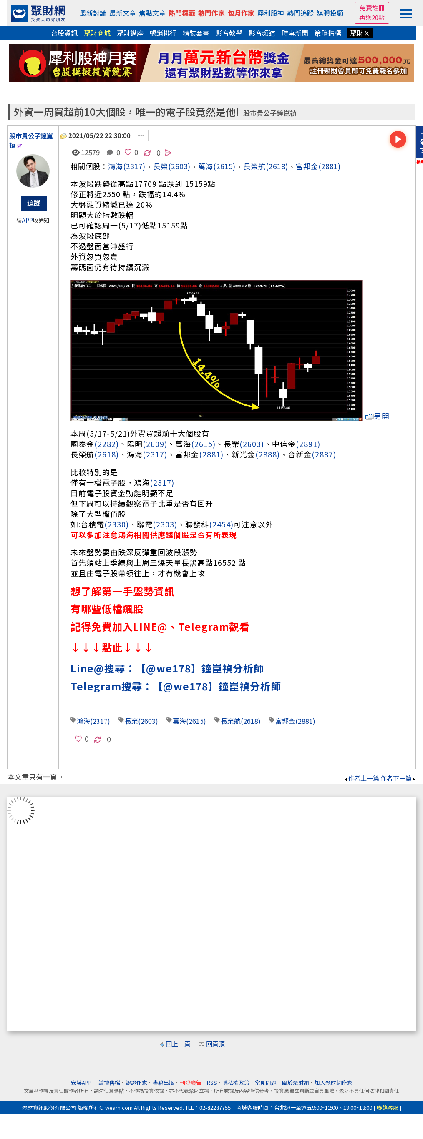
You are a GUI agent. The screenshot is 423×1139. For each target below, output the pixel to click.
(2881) (329, 166)
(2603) (179, 166)
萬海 (205, 166)
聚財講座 (130, 33)
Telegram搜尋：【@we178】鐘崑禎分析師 (175, 686)
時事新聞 (295, 33)
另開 (377, 416)
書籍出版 (163, 1082)
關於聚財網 (295, 1082)
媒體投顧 (330, 13)
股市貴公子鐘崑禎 (270, 113)
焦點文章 (152, 13)
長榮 (131, 721)
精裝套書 (196, 33)
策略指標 (328, 33)
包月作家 (241, 13)
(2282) (106, 443)
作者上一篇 (361, 778)
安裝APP (82, 1082)
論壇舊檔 (109, 1082)
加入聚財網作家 (333, 1082)
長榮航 (254, 166)
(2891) (308, 443)
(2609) (155, 443)
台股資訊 (64, 33)
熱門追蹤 (300, 13)
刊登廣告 (190, 1082)
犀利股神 (270, 13)
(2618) (277, 166)
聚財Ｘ (360, 33)
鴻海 (115, 166)
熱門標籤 (182, 13)
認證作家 (136, 1082)
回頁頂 (215, 1043)
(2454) (221, 524)
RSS (212, 1082)
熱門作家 (211, 13)
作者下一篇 (398, 778)
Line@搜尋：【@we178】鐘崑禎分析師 (167, 668)
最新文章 (122, 13)
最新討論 (93, 13)
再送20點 (372, 17)
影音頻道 (262, 33)
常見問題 (266, 1082)
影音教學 (229, 33)
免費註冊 (372, 7)
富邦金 (307, 166)
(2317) (134, 166)
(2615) (224, 166)
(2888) (267, 454)
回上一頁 (178, 1043)
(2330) (116, 524)
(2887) (324, 454)
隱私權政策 (235, 1082)
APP (27, 220)
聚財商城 (97, 33)
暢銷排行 (163, 33)
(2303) (165, 524)
